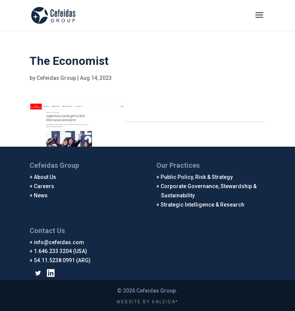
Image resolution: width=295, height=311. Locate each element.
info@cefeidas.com (59, 242)
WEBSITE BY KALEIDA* (147, 301)
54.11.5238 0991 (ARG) (62, 260)
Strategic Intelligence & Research (202, 205)
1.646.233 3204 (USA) (60, 251)
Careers (44, 186)
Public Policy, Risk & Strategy (197, 177)
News (41, 195)
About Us (45, 177)
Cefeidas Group (56, 78)
